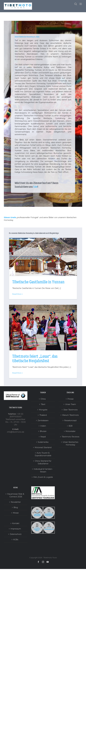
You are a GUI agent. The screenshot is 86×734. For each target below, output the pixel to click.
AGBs (15, 539)
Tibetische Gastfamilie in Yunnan (38, 282)
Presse (70, 399)
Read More (16, 294)
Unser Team (70, 404)
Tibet (43, 404)
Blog (16, 507)
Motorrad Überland (43, 447)
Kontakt (15, 523)
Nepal (43, 437)
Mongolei (43, 410)
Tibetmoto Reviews (70, 437)
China (43, 399)
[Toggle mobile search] (75, 4)
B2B (70, 426)
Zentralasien (43, 420)
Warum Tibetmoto (70, 415)
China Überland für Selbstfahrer (43, 462)
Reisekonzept (70, 420)
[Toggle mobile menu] (80, 4)
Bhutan (43, 431)
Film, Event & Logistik (43, 477)
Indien (43, 426)
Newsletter (16, 502)
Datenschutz (16, 534)
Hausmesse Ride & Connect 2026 (15, 495)
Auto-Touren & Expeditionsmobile (43, 454)
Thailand (43, 415)
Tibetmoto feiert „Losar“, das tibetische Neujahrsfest (34, 359)
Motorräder (71, 431)
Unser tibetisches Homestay (70, 443)
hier (35, 187)
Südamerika (43, 442)
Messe (16, 513)
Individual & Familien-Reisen (43, 470)
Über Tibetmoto (70, 410)
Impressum (15, 529)
